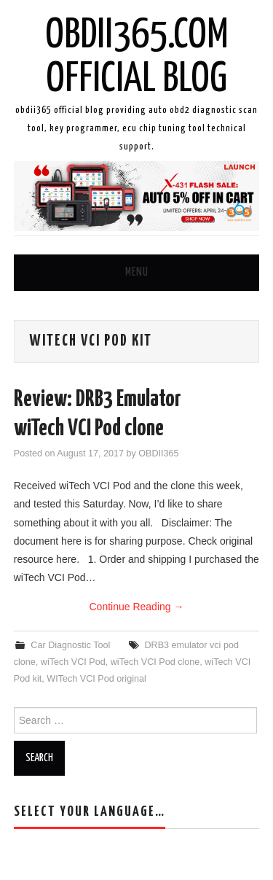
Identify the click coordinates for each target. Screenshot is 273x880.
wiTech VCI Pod (73, 662)
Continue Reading (137, 606)
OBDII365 (158, 453)
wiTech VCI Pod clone (155, 662)
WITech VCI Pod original (96, 679)
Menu (137, 272)
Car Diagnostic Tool (70, 645)
